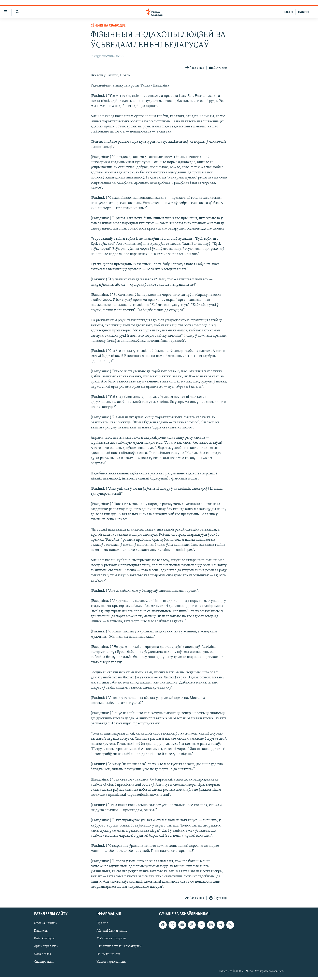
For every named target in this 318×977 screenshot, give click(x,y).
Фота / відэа (42, 954)
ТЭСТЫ (288, 12)
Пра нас (102, 923)
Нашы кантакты (108, 954)
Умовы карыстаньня (111, 961)
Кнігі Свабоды (44, 938)
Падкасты (41, 930)
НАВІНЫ (303, 12)
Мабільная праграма (112, 938)
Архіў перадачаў (46, 946)
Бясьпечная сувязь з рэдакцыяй (119, 946)
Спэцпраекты (44, 961)
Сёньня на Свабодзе (108, 26)
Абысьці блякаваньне (112, 930)
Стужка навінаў (45, 923)
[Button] (194, 67)
